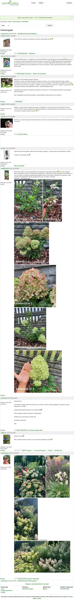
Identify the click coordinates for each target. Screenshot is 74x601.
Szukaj (49, 25)
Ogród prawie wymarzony (25, 578)
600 (21, 33)
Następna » (34, 33)
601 (23, 33)
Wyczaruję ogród (23, 53)
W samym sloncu (22, 134)
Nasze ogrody (16, 21)
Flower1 (3, 36)
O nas (2, 588)
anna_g (3, 56)
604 (30, 33)
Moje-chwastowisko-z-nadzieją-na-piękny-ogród (30, 430)
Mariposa (3, 76)
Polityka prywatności (6, 590)
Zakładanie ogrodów (27, 588)
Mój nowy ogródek (19, 165)
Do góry (3, 53)
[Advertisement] (37, 11)
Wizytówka (32, 53)
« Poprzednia (4, 33)
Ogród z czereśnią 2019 (39, 73)
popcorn (3, 148)
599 (19, 33)
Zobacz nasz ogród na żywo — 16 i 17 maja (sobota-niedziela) (34, 17)
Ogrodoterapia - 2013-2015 (24, 73)
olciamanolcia (5, 453)
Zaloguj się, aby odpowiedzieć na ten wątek (37, 584)
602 (25, 33)
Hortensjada (25, 21)
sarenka (3, 116)
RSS (45, 589)
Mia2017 (3, 104)
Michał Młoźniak (64, 588)
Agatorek (3, 432)
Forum (41, 3)
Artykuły (33, 3)
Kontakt (3, 592)
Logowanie (69, 3)
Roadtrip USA (58, 450)
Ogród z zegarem (26, 450)
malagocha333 (5, 168)
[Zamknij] (71, 18)
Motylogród (19, 101)
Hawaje (50, 450)
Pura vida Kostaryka (39, 450)
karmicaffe (4, 398)
